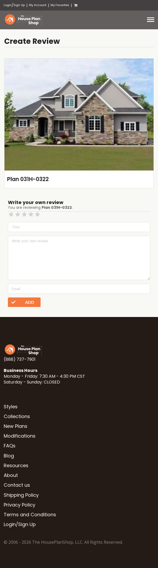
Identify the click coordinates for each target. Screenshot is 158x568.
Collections (17, 416)
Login (8, 5)
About (11, 475)
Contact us (17, 485)
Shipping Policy (21, 495)
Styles (11, 406)
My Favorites (60, 5)
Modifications (20, 436)
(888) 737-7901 (20, 359)
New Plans (15, 426)
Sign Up (19, 5)
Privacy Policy (19, 504)
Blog (9, 455)
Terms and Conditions (30, 514)
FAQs (10, 445)
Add (21, 302)
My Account (37, 5)
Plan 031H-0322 (28, 179)
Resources (16, 465)
